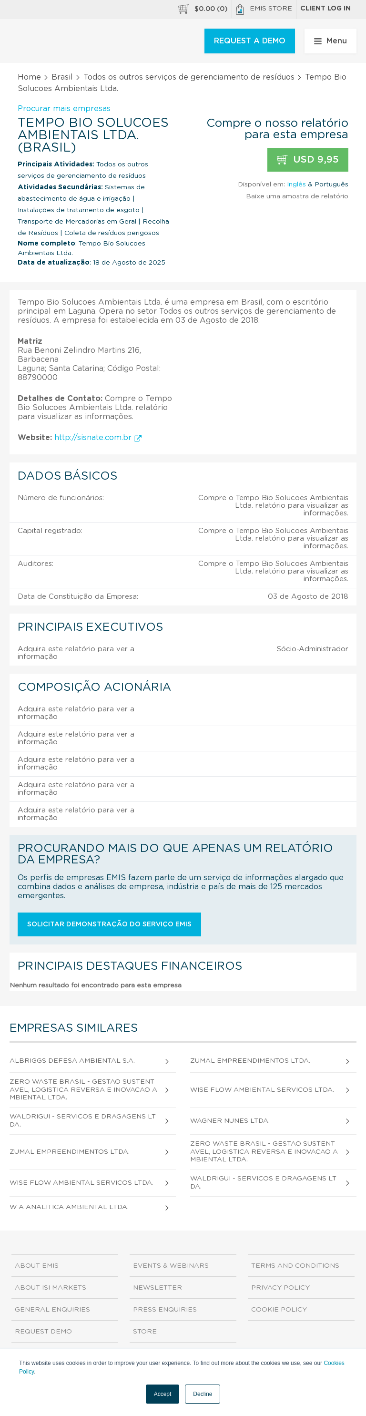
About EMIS (37, 1265)
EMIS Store (264, 9)
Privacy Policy (280, 1287)
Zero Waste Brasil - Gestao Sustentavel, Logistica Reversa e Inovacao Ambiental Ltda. (83, 1089)
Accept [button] (163, 1394)
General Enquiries (52, 1309)
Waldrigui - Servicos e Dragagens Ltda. (83, 1120)
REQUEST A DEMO (249, 41)
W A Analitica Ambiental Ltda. (69, 1207)
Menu (330, 41)
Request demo (43, 1331)
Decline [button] (202, 1394)
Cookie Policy (279, 1309)
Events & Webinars (171, 1265)
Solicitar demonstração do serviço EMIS (109, 924)
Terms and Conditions (295, 1265)
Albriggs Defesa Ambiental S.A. (72, 1060)
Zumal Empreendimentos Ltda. (250, 1060)
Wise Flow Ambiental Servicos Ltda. (262, 1090)
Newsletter (157, 1287)
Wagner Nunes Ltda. (230, 1121)
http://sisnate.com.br (98, 437)
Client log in (325, 8)
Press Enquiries (165, 1309)
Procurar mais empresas (64, 109)
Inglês (296, 184)
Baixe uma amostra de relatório (297, 196)
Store (145, 1331)
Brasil (62, 77)
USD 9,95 (308, 160)
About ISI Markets (50, 1287)
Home (29, 77)
